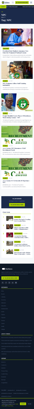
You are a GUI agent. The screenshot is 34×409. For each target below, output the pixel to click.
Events (2, 311)
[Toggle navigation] (31, 2)
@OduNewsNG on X (11, 390)
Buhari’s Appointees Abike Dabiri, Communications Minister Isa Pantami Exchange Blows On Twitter (21, 230)
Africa (2, 291)
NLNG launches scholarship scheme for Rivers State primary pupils (16, 337)
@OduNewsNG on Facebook (21, 390)
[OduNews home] (17, 269)
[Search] (12, 2)
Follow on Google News (17, 204)
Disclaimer (3, 377)
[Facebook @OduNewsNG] (6, 282)
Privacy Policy (4, 371)
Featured (3, 317)
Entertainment (18, 233)
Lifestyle (3, 329)
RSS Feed (3, 380)
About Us (3, 362)
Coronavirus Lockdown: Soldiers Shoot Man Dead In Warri (22, 246)
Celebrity (3, 297)
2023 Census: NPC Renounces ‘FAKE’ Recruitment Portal (14, 149)
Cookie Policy (4, 374)
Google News (4, 383)
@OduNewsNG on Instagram (6, 393)
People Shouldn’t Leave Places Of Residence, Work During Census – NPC (17, 116)
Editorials (3, 303)
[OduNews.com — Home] (5, 2)
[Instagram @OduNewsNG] (9, 282)
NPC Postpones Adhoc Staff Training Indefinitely (14, 84)
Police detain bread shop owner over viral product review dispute (16, 343)
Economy (5, 81)
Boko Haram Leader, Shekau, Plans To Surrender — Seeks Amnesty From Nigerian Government (22, 255)
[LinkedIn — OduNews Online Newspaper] (12, 282)
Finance (3, 320)
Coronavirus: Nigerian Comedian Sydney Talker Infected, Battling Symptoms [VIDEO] (22, 238)
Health (2, 326)
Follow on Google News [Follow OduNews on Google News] (22, 2)
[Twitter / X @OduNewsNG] (2, 282)
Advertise (3, 368)
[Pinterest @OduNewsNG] (16, 282)
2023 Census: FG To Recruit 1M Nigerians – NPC (16, 181)
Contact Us (3, 365)
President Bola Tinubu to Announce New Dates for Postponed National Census (15, 52)
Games (2, 323)
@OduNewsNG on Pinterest (6, 396)
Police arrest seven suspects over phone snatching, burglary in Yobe (16, 340)
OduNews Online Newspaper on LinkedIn (20, 393)
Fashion (3, 314)
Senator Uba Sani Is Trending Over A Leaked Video (22, 220)
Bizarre (3, 294)
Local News (6, 48)
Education (3, 306)
